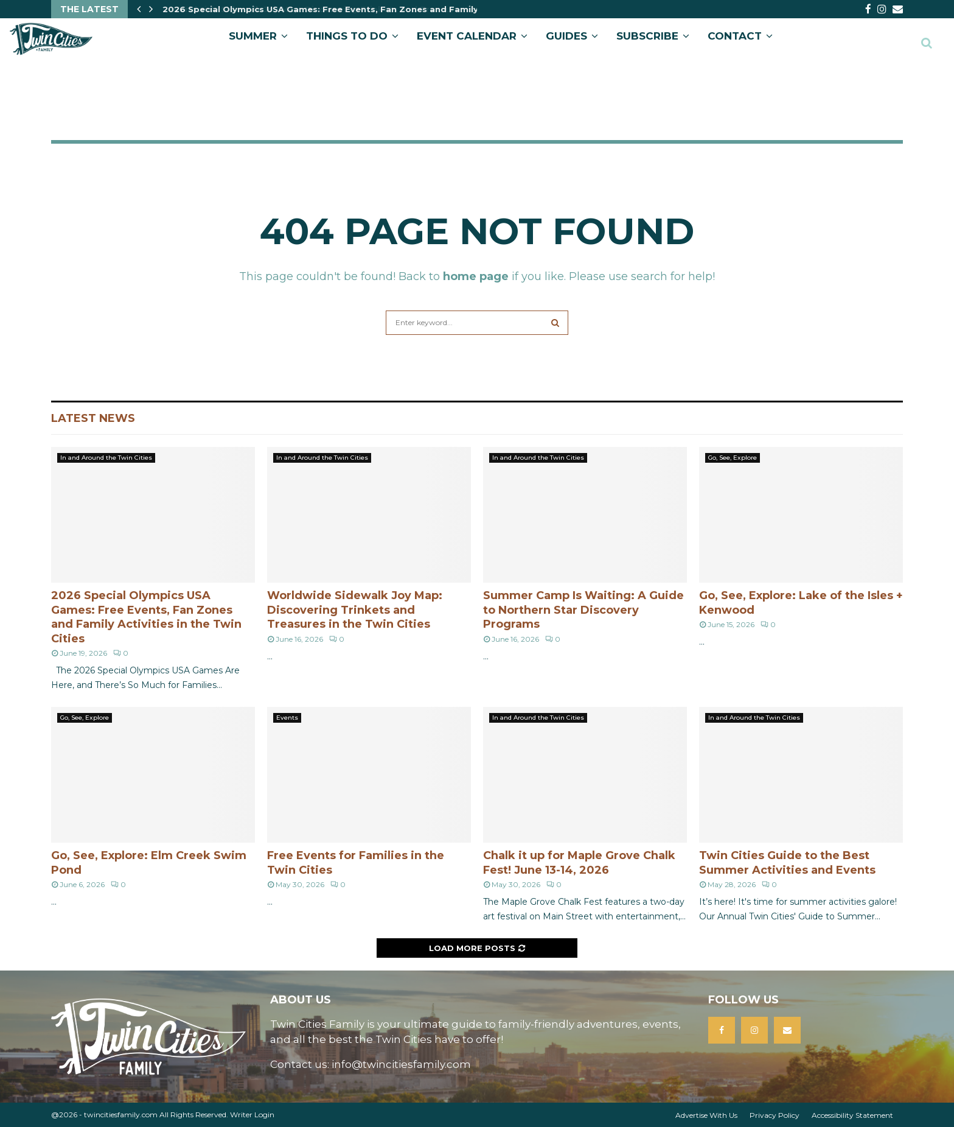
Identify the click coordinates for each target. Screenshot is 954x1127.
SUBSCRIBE (647, 36)
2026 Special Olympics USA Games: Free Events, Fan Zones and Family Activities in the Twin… (373, 9)
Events (287, 717)
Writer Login (252, 1114)
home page (476, 276)
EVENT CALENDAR (467, 36)
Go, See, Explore (732, 458)
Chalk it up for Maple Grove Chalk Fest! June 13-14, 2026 (579, 862)
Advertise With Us (706, 1115)
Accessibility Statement (852, 1115)
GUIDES (566, 36)
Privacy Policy (774, 1115)
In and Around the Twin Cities (106, 458)
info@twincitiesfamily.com (401, 1064)
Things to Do (347, 36)
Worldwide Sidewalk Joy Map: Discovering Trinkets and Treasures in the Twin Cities (354, 610)
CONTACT (735, 36)
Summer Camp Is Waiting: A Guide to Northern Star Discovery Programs (583, 610)
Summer (253, 36)
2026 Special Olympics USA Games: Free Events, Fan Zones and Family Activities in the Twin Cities (146, 617)
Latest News (93, 418)
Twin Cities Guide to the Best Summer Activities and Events (787, 862)
